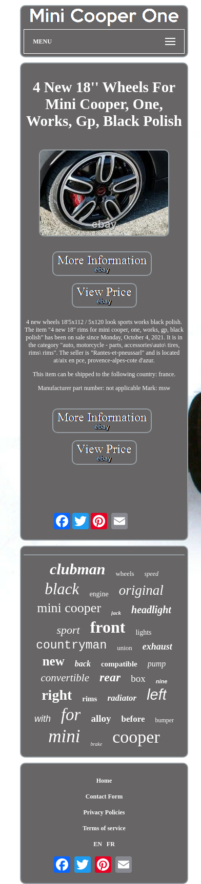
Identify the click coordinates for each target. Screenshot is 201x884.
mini (64, 736)
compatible (119, 664)
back (83, 663)
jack (116, 613)
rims (89, 699)
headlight (151, 609)
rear (109, 677)
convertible (65, 678)
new (54, 661)
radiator (121, 698)
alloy (101, 718)
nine (162, 681)
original (141, 590)
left (157, 694)
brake (96, 744)
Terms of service (104, 828)
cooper (136, 736)
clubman (77, 568)
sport (67, 629)
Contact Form (104, 796)
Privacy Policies (104, 812)
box (138, 678)
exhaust (157, 646)
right (57, 695)
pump (157, 663)
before (133, 719)
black (62, 589)
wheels (124, 573)
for (71, 714)
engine (98, 594)
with (42, 719)
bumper (164, 720)
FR (111, 844)
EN (97, 844)
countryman (71, 645)
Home (104, 780)
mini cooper (69, 607)
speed (151, 573)
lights (143, 632)
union (124, 648)
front (108, 627)
